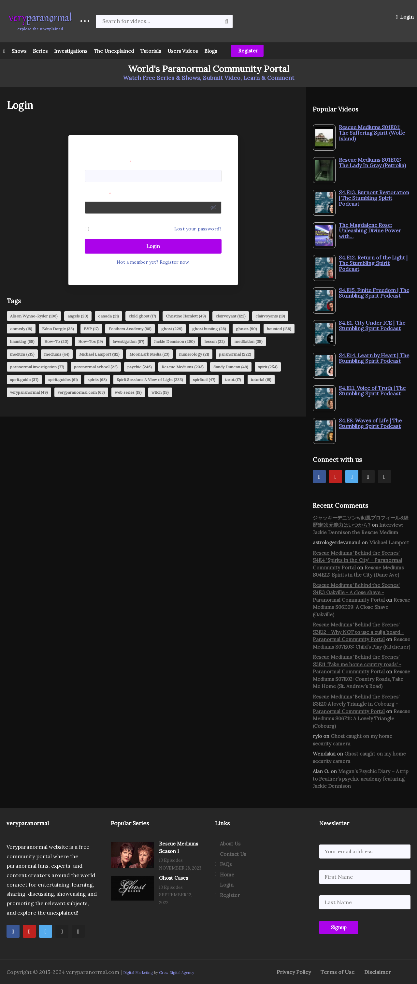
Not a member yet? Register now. (153, 262)
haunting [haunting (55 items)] (22, 341)
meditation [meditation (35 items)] (249, 341)
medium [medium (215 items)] (22, 354)
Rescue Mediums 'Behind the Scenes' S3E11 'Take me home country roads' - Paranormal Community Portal (357, 664)
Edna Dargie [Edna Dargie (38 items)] (58, 328)
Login (405, 17)
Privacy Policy (294, 972)
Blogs (210, 51)
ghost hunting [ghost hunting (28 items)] (209, 328)
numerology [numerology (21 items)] (194, 354)
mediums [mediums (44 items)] (56, 354)
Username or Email (108, 162)
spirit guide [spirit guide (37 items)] (24, 379)
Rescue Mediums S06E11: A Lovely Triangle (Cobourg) (361, 718)
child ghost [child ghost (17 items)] (142, 316)
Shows (18, 51)
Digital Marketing (138, 972)
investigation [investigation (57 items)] (128, 341)
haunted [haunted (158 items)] (279, 328)
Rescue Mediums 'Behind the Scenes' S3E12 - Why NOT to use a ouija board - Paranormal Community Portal (358, 632)
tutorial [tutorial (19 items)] (261, 379)
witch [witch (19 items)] (160, 392)
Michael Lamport (389, 542)
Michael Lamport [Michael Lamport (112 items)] (99, 354)
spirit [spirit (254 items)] (268, 366)
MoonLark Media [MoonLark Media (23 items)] (149, 354)
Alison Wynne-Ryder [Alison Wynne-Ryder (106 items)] (34, 316)
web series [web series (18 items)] (128, 392)
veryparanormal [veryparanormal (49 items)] (29, 392)
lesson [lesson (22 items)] (215, 341)
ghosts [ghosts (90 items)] (246, 328)
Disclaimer (377, 972)
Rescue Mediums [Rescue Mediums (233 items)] (183, 366)
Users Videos (182, 51)
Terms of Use (337, 972)
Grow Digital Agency (176, 972)
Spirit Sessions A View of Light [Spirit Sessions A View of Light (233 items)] (150, 379)
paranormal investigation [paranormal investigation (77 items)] (37, 366)
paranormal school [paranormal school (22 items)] (96, 366)
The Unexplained (114, 51)
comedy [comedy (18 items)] (21, 328)
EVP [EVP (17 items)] (91, 328)
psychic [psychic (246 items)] (139, 366)
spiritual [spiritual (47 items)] (204, 379)
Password (98, 194)
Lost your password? (198, 229)
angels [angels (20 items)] (77, 316)
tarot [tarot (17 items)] (233, 379)
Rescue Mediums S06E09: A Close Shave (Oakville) (361, 607)
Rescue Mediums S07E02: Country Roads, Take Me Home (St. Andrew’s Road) (361, 678)
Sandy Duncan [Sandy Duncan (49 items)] (230, 366)
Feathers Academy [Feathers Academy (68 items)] (129, 328)
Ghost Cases (173, 878)
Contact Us (233, 854)
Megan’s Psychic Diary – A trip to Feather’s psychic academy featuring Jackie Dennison (361, 778)
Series (40, 51)
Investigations (70, 51)
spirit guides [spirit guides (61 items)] (63, 379)
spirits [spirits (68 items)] (97, 379)
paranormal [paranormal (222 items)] (235, 354)
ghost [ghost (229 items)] (171, 328)
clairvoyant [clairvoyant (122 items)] (231, 316)
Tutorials (150, 51)
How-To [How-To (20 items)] (56, 341)
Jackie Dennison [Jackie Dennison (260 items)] (174, 341)
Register (247, 51)
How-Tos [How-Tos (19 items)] (90, 341)
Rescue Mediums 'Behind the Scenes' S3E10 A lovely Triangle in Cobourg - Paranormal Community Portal (356, 704)
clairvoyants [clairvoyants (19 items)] (270, 316)
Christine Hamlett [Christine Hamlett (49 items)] (186, 316)
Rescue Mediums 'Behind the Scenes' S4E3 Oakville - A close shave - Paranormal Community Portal (356, 592)
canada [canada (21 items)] (108, 316)
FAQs (226, 864)
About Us (230, 844)
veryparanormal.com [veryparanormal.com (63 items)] (81, 392)
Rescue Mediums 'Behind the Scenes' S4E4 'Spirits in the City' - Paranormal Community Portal (357, 560)
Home (227, 875)
